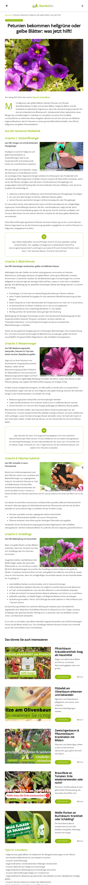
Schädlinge (12, 809)
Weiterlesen (51, 667)
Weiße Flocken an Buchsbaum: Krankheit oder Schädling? (61, 788)
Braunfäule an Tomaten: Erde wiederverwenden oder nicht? (61, 754)
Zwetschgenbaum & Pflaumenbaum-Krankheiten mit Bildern (62, 720)
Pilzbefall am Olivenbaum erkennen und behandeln (58, 684)
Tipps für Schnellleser (41, 97)
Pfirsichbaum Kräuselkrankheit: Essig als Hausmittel (62, 650)
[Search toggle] (82, 6)
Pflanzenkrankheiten (14, 20)
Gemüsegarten (14, 773)
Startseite (8, 15)
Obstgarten (13, 668)
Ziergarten (24, 809)
